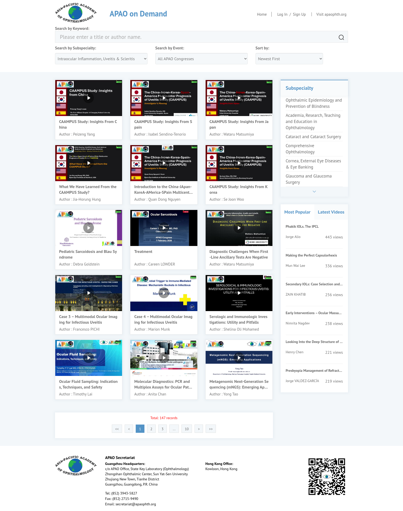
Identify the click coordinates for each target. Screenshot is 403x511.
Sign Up (299, 14)
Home (262, 14)
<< (117, 429)
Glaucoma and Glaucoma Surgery (309, 179)
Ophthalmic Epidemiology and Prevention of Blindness (314, 103)
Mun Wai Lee (295, 265)
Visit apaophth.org (331, 14)
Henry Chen (295, 352)
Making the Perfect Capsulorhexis (311, 255)
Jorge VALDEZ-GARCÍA (302, 380)
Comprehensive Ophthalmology (300, 149)
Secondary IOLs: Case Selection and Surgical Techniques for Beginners (314, 284)
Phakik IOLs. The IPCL (302, 226)
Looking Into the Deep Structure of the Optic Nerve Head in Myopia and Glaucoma (314, 341)
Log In (282, 14)
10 (187, 429)
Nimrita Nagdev (298, 323)
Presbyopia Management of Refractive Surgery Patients (314, 370)
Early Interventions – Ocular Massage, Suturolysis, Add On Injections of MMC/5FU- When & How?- (314, 313)
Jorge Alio (293, 236)
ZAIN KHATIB (296, 294)
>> (211, 429)
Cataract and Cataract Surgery (313, 136)
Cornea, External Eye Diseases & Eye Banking (313, 164)
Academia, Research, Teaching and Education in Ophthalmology (313, 121)
